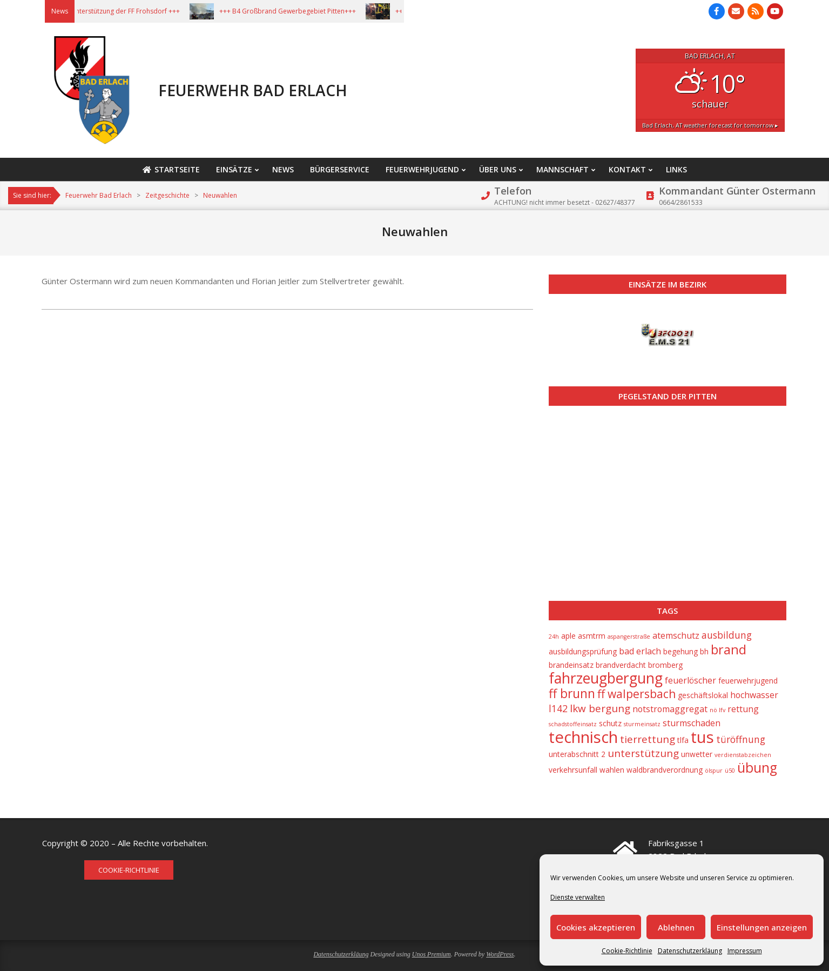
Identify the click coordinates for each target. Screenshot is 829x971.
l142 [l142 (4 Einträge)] (558, 708)
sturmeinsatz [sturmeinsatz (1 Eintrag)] (642, 724)
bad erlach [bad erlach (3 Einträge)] (640, 651)
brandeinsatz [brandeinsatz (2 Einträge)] (571, 665)
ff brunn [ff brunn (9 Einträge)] (572, 693)
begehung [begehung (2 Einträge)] (680, 651)
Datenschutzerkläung (690, 950)
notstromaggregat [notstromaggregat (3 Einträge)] (669, 709)
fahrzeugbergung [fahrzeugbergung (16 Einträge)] (606, 678)
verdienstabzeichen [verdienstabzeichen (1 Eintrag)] (743, 755)
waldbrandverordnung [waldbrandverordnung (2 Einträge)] (664, 770)
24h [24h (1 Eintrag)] (554, 636)
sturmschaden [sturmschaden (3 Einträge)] (691, 723)
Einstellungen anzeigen (762, 927)
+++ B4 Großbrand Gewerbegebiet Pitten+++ (301, 11)
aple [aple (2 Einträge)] (568, 636)
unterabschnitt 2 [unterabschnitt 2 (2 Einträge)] (577, 754)
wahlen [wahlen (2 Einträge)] (611, 770)
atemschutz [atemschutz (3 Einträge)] (675, 635)
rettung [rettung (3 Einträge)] (743, 709)
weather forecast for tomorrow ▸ (710, 125)
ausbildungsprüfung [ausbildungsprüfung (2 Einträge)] (583, 651)
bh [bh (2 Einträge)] (704, 651)
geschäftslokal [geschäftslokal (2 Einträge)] (703, 695)
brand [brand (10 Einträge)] (728, 649)
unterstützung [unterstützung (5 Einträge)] (643, 753)
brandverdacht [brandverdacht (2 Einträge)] (621, 665)
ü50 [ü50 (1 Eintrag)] (730, 770)
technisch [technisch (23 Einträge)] (583, 737)
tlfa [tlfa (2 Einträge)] (683, 740)
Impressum (744, 950)
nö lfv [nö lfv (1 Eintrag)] (717, 710)
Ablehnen (676, 927)
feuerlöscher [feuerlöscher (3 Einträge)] (690, 680)
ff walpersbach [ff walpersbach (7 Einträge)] (636, 693)
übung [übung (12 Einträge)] (757, 767)
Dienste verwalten (577, 897)
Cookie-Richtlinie (627, 950)
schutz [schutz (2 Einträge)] (610, 723)
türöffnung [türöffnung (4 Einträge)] (740, 739)
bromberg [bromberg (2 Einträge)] (665, 665)
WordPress (500, 954)
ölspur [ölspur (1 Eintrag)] (714, 770)
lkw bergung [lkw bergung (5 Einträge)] (600, 708)
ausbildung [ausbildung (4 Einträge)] (727, 634)
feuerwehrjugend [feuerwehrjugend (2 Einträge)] (748, 680)
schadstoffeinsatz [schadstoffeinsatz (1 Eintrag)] (573, 724)
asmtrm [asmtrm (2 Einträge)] (591, 636)
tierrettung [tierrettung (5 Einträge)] (647, 739)
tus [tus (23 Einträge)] (702, 737)
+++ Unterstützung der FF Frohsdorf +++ (133, 11)
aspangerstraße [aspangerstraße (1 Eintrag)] (629, 636)
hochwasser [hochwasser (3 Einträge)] (754, 695)
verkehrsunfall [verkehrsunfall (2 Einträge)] (573, 770)
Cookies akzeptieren (595, 927)
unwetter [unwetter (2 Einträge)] (696, 754)
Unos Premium (431, 954)
